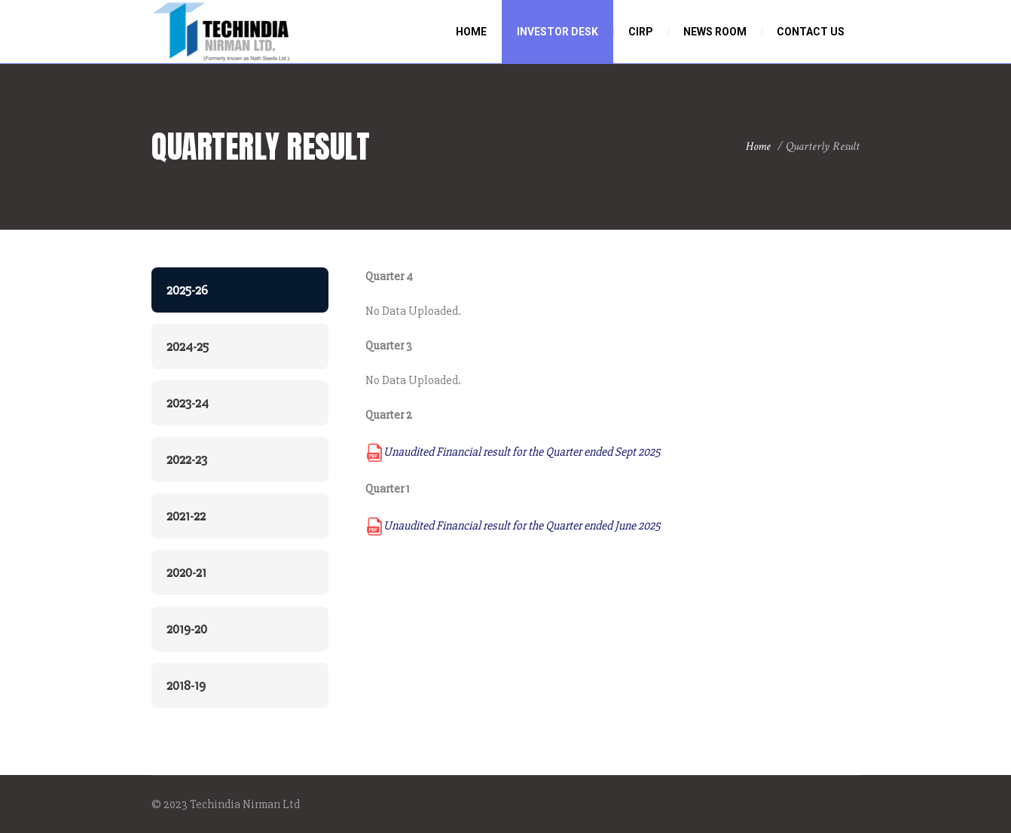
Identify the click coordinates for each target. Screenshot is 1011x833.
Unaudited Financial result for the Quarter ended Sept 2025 (513, 451)
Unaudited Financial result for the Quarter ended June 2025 (513, 525)
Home (758, 146)
